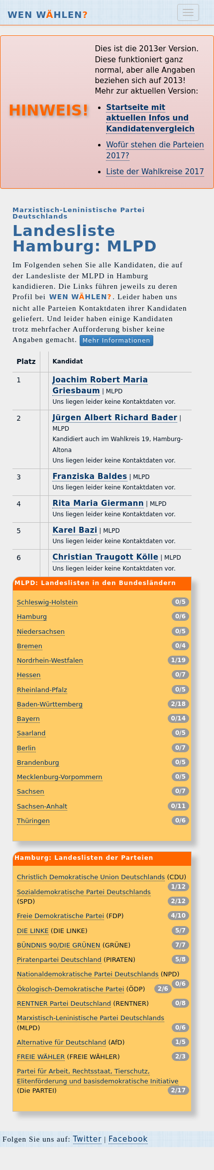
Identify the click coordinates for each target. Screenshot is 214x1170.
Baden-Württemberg (50, 704)
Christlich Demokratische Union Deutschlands (91, 877)
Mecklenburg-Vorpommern (60, 777)
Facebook (128, 1139)
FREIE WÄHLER (41, 1056)
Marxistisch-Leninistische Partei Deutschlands (90, 1018)
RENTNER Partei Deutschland (64, 1003)
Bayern (28, 718)
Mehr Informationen (117, 340)
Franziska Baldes (89, 476)
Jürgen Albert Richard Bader (114, 417)
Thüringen (33, 820)
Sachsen (30, 791)
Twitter (87, 1139)
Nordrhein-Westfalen (50, 660)
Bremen (29, 646)
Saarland (31, 733)
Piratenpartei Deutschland (59, 959)
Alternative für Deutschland (61, 1042)
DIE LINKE (33, 931)
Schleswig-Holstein (47, 602)
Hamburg (32, 616)
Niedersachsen (41, 631)
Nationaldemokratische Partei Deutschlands (88, 974)
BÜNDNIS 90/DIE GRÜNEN (59, 945)
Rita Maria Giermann (98, 503)
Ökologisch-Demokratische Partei (70, 989)
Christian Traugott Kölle (105, 557)
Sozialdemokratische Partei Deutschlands (84, 892)
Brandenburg (38, 762)
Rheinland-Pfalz (42, 690)
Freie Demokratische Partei (60, 916)
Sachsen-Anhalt (42, 806)
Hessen (29, 675)
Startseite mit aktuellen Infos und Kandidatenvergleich (150, 118)
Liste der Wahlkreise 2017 (155, 171)
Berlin (26, 748)
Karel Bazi (74, 530)
